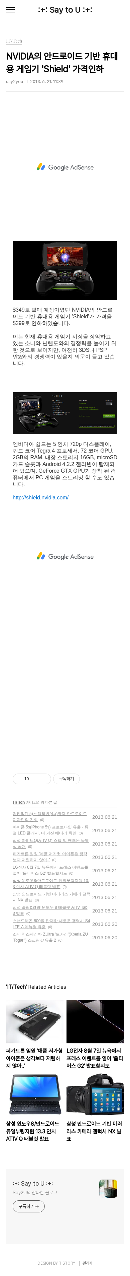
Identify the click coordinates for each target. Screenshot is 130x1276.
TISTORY (67, 1263)
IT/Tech (18, 802)
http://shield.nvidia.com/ (41, 497)
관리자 (88, 1263)
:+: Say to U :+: (65, 10)
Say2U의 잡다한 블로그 (35, 1192)
